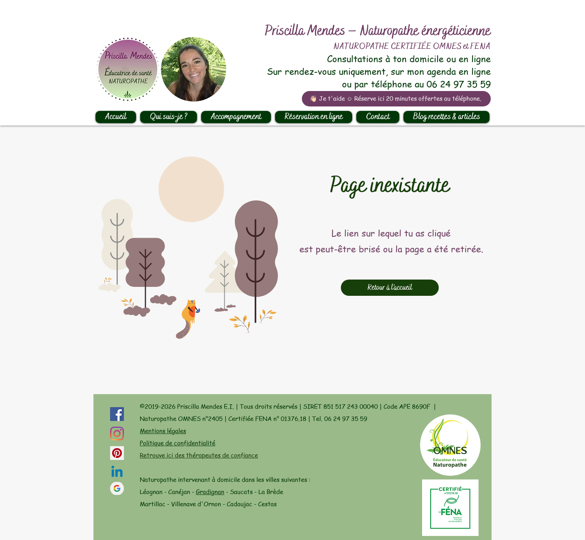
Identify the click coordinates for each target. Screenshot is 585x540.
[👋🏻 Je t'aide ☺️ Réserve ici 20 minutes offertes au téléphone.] (396, 98)
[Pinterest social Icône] (117, 453)
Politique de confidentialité (177, 443)
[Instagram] (117, 433)
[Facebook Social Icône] (117, 414)
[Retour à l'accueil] (390, 288)
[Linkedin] (117, 472)
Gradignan (210, 492)
